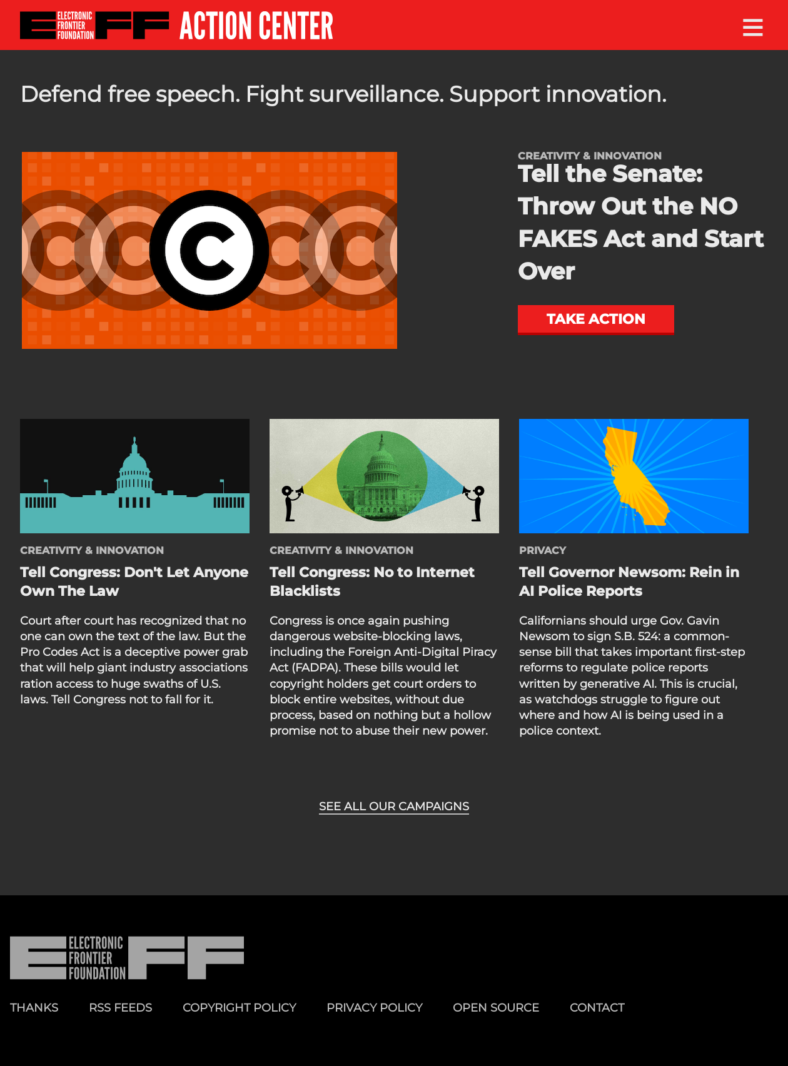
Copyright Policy (239, 1007)
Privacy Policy (374, 1007)
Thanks (34, 1007)
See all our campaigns (394, 806)
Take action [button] (596, 319)
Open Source (496, 1007)
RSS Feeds (120, 1007)
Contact (597, 1007)
